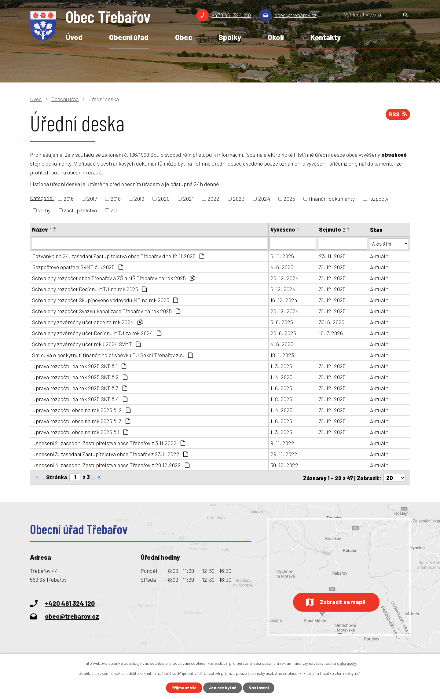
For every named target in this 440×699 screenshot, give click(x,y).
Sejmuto (332, 229)
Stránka (56, 477)
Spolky (229, 37)
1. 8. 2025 (281, 398)
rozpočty (378, 198)
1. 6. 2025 (281, 387)
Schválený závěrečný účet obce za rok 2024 (87, 321)
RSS (398, 114)
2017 (92, 198)
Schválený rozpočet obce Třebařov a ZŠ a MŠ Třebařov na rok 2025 (113, 277)
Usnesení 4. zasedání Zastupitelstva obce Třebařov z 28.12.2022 (110, 464)
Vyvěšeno (282, 229)
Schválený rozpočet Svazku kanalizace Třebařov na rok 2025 (106, 310)
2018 (116, 198)
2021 (188, 198)
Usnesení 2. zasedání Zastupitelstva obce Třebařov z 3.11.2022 (108, 442)
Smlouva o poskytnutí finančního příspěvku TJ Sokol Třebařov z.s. (112, 354)
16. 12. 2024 (283, 299)
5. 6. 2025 (281, 321)
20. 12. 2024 (284, 277)
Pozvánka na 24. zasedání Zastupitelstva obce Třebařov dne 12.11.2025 (118, 255)
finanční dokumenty (332, 198)
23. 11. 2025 (332, 255)
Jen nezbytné (223, 687)
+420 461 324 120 (231, 15)
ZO (114, 210)
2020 (164, 198)
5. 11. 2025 (282, 255)
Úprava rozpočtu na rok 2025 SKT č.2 (79, 376)
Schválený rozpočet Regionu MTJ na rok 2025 (89, 288)
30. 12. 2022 (284, 464)
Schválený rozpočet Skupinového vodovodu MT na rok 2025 (105, 299)
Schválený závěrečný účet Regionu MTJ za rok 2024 (96, 332)
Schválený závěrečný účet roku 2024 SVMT (86, 343)
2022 (213, 198)
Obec (183, 37)
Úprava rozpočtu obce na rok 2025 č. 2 (81, 409)
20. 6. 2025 (283, 332)
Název (42, 229)
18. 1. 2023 (282, 354)
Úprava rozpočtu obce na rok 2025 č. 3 (81, 420)
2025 (289, 198)
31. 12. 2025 (332, 266)
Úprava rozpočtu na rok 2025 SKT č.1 (79, 365)
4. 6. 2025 (281, 266)
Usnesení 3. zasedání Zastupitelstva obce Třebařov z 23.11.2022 (110, 453)
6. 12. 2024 (282, 288)
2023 (238, 198)
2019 (139, 198)
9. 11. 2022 (282, 442)
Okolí (276, 37)
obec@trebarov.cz (295, 15)
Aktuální (379, 255)
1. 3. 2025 (281, 365)
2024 (264, 198)
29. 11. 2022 (283, 453)
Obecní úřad (128, 37)
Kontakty (325, 37)
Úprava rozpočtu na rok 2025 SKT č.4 (79, 398)
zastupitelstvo (80, 210)
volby (44, 210)
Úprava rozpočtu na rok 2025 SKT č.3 (79, 387)
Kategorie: (42, 198)
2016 (69, 198)
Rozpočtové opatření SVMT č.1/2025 (77, 266)
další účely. (347, 663)
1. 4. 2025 (281, 376)
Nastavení (258, 687)
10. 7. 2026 (331, 332)
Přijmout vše (184, 687)
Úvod (74, 37)
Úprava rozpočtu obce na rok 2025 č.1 (80, 431)
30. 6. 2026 (332, 321)
